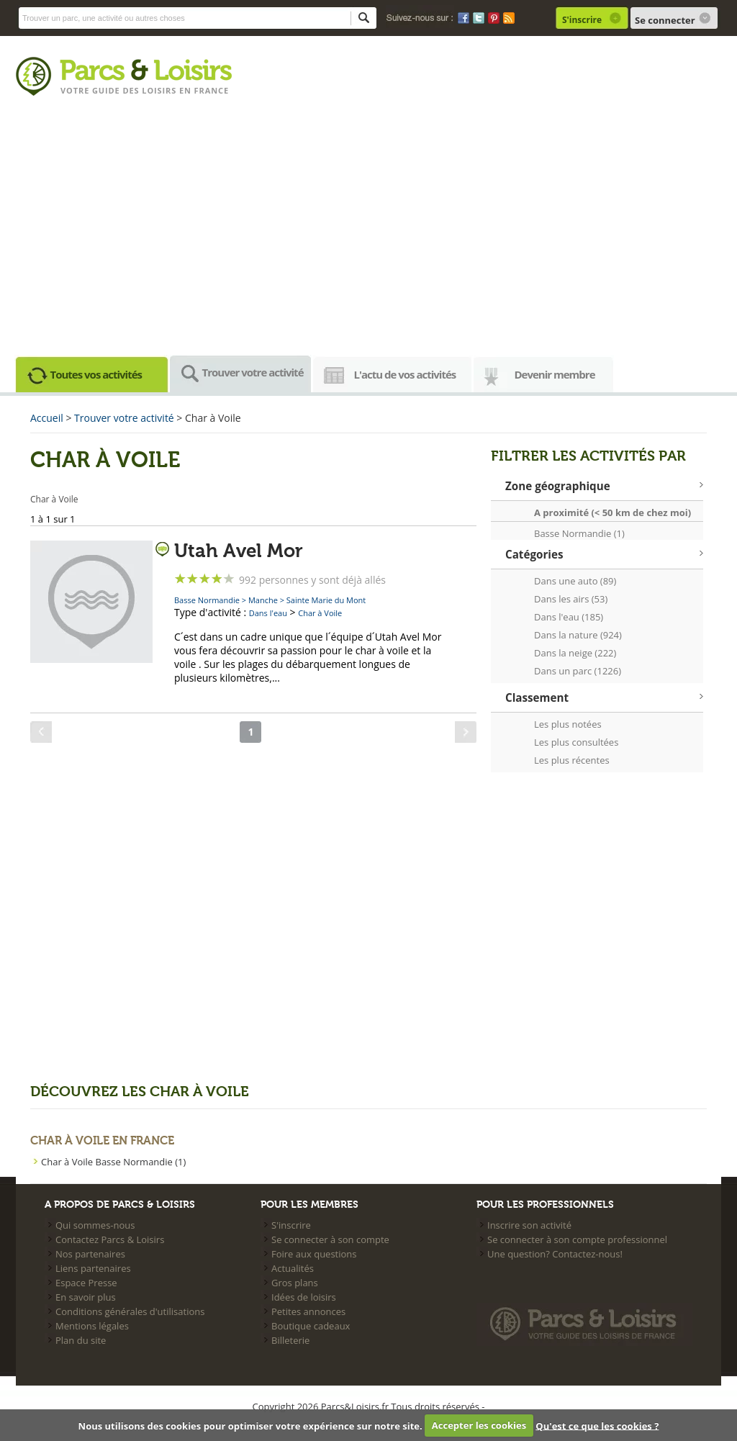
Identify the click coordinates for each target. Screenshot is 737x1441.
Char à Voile (320, 612)
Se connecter (665, 20)
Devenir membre (555, 374)
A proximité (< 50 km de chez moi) (612, 512)
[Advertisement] (368, 230)
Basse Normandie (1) (579, 533)
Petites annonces (308, 1311)
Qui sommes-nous (95, 1225)
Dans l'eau (268, 612)
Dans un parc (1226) (577, 670)
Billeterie (290, 1340)
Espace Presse (86, 1282)
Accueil (46, 418)
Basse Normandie (207, 600)
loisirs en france (185, 90)
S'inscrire (582, 20)
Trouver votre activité (253, 372)
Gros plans (294, 1282)
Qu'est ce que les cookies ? (597, 1425)
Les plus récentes (572, 760)
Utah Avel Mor (238, 551)
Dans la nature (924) (578, 634)
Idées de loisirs (303, 1297)
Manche (263, 600)
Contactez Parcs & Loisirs (109, 1239)
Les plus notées (568, 724)
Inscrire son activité (529, 1225)
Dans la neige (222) (575, 652)
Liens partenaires (93, 1268)
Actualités (292, 1268)
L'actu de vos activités (405, 374)
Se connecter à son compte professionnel (577, 1239)
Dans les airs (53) (570, 598)
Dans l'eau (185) (568, 616)
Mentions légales (92, 1325)
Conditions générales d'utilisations (129, 1311)
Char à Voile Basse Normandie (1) (113, 1161)
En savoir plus (85, 1297)
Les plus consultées (576, 742)
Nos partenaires (90, 1253)
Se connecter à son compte (330, 1239)
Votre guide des (101, 90)
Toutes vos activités (96, 374)
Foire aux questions (314, 1253)
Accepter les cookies (479, 1425)
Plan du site (80, 1340)
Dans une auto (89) (575, 580)
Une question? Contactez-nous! (555, 1253)
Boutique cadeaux (310, 1325)
